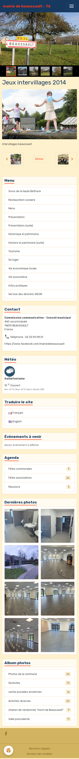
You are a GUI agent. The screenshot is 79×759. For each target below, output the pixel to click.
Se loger (13, 259)
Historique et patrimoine (23, 234)
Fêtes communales (39, 469)
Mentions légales (39, 748)
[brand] (27, 6)
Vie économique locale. (22, 268)
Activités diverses (39, 701)
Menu (11, 208)
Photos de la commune (39, 674)
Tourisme (14, 251)
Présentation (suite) (20, 225)
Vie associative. (18, 276)
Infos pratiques (18, 285)
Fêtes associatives (39, 478)
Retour (39, 158)
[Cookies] (8, 750)
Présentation (16, 217)
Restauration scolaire (21, 199)
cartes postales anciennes (39, 692)
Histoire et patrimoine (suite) (26, 242)
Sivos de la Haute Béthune (24, 191)
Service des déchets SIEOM (25, 294)
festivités (39, 683)
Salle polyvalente (39, 719)
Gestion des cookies (39, 753)
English (15, 421)
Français (15, 412)
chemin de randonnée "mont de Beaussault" (39, 710)
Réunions (39, 487)
